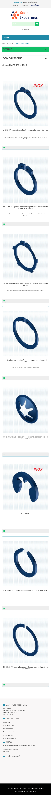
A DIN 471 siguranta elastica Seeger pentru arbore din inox (25, 130)
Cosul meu (25, 5)
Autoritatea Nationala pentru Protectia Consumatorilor (19, 745)
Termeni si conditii (8, 732)
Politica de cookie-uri (9, 738)
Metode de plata (8, 728)
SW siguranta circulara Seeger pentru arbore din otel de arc (25, 590)
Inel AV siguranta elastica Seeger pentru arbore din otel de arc (25, 361)
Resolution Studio (31, 791)
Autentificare (35, 5)
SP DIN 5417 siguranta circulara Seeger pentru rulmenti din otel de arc (25, 667)
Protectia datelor (8, 735)
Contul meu (15, 5)
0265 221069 (18, 2)
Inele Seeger (10, 43)
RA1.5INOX (25, 513)
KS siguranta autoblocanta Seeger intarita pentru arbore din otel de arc (25, 437)
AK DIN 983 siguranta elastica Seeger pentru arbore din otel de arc (25, 284)
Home (3, 43)
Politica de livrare (8, 725)
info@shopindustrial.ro (30, 2)
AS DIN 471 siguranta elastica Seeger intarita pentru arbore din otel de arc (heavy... (25, 207)
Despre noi (6, 722)
